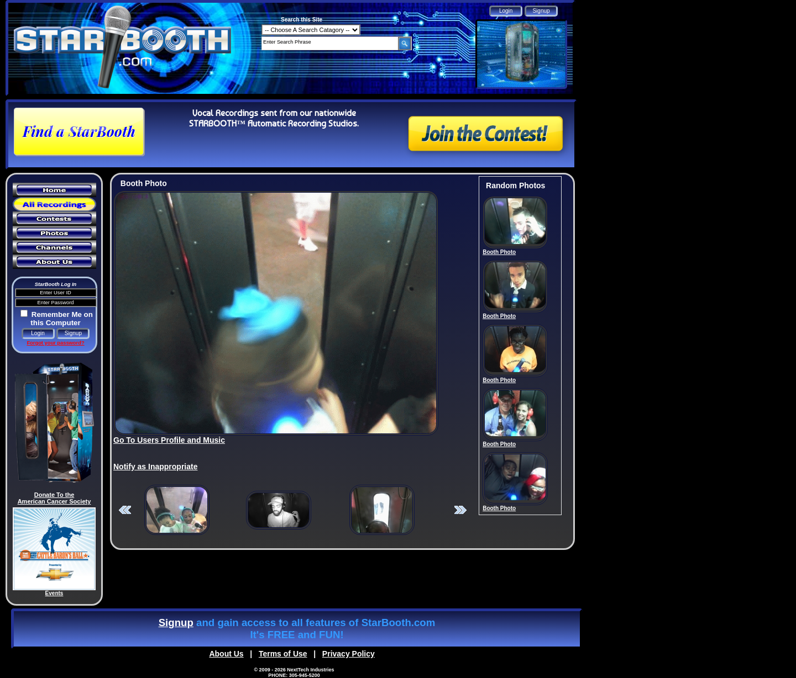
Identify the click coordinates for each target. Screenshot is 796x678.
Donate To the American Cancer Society (54, 498)
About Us (226, 653)
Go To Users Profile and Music (169, 440)
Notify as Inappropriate (155, 466)
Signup (176, 622)
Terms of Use (283, 653)
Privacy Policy (348, 653)
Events (54, 593)
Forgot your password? (55, 343)
